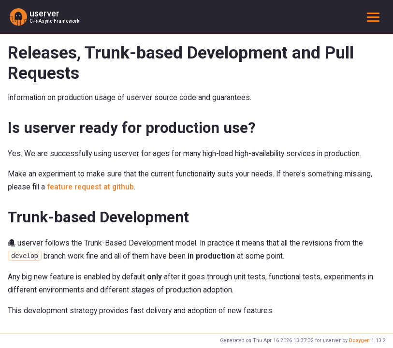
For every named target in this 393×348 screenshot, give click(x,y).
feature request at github (90, 186)
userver (44, 13)
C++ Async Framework (54, 21)
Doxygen (359, 340)
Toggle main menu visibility (375, 16)
